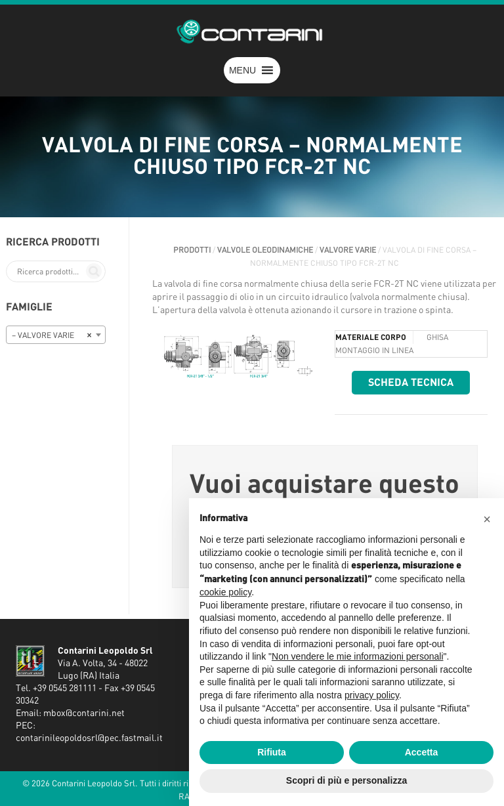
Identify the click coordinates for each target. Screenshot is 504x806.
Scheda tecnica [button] (410, 382)
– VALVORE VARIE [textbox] (52, 335)
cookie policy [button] (225, 592)
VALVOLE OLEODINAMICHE (265, 250)
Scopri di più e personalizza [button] (346, 780)
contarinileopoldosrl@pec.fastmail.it (89, 738)
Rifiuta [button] (271, 752)
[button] (242, 70)
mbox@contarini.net (84, 713)
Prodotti (192, 250)
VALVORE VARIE (348, 250)
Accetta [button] (421, 752)
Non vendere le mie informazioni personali (357, 656)
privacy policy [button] (372, 695)
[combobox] (56, 335)
